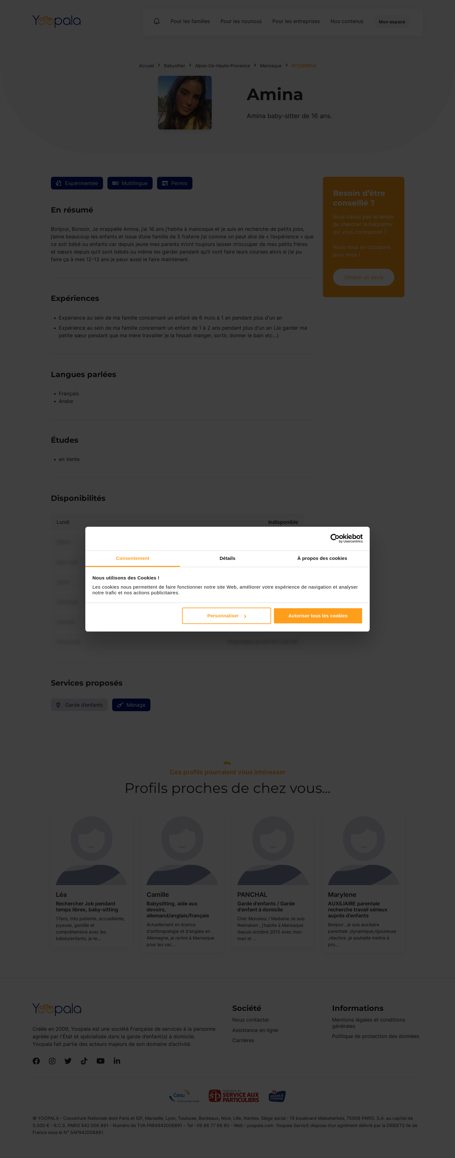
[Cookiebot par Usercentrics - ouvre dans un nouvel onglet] (335, 538)
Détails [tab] (227, 558)
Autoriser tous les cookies (318, 615)
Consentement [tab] (132, 558)
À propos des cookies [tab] (322, 558)
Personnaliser (226, 615)
